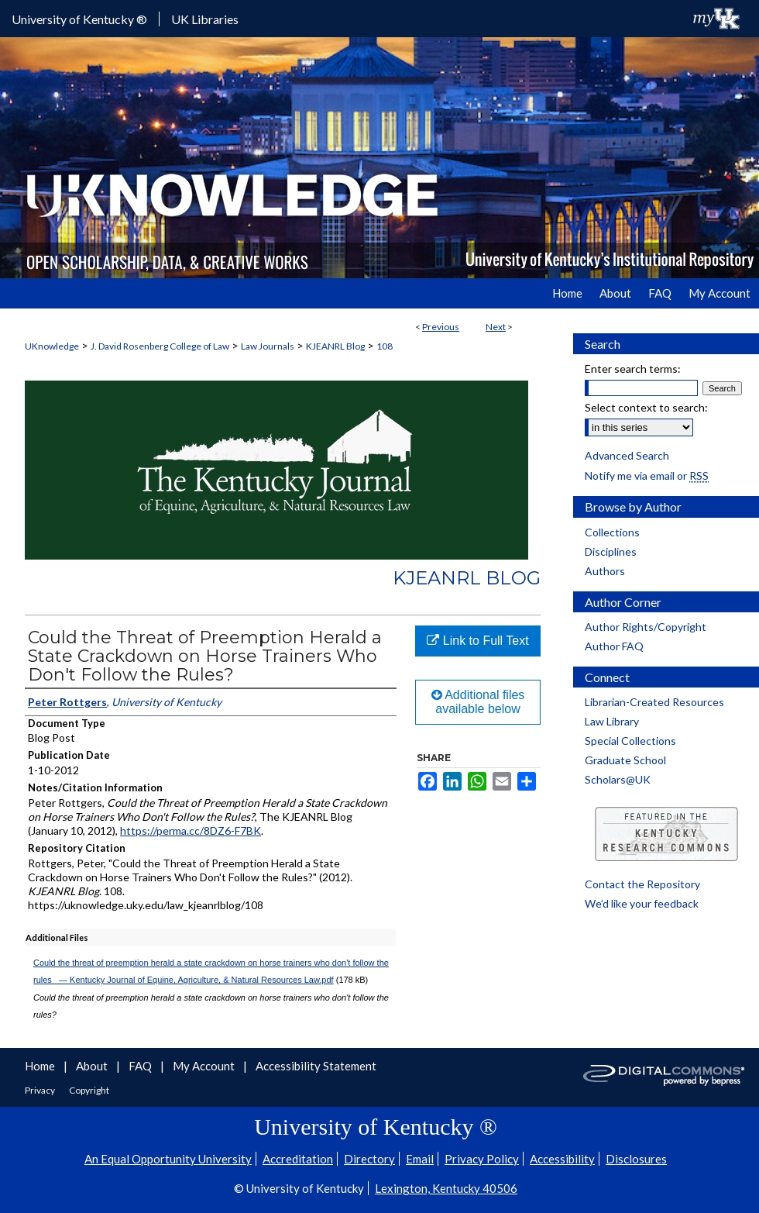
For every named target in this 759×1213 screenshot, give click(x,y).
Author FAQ (614, 646)
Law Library (612, 721)
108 (384, 346)
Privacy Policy (482, 1159)
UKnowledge (52, 346)
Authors (605, 570)
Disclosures (636, 1159)
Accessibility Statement (316, 1066)
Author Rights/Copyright (645, 626)
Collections (612, 532)
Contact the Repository (642, 884)
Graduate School (625, 760)
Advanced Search (627, 455)
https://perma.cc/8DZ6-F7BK (190, 830)
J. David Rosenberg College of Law (160, 346)
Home (41, 1066)
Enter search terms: (633, 368)
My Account (205, 1066)
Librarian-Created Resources (654, 701)
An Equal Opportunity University (168, 1159)
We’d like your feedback (642, 903)
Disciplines (611, 551)
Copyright (89, 1090)
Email (420, 1159)
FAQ (141, 1066)
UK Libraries (205, 19)
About (93, 1066)
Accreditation (298, 1159)
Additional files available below (478, 701)
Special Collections (630, 740)
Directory (369, 1159)
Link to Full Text (477, 640)
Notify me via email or (647, 475)
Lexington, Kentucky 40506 (446, 1188)
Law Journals (267, 346)
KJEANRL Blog (335, 346)
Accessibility (562, 1159)
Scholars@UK (618, 779)
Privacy (41, 1090)
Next (496, 327)
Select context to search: (646, 407)
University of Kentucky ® (79, 19)
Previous (440, 327)
